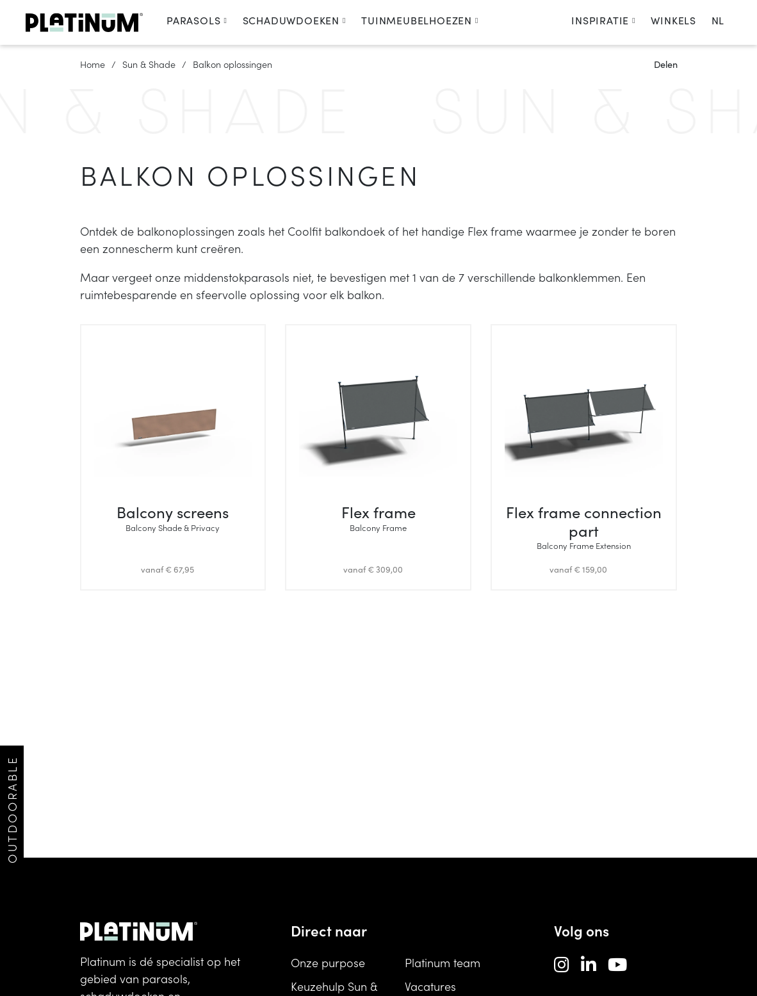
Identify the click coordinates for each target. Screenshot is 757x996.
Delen (666, 64)
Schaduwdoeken (294, 20)
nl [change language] (718, 20)
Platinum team (442, 962)
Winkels (673, 20)
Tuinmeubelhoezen (419, 20)
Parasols (197, 20)
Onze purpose (328, 962)
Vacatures (430, 986)
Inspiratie (603, 20)
